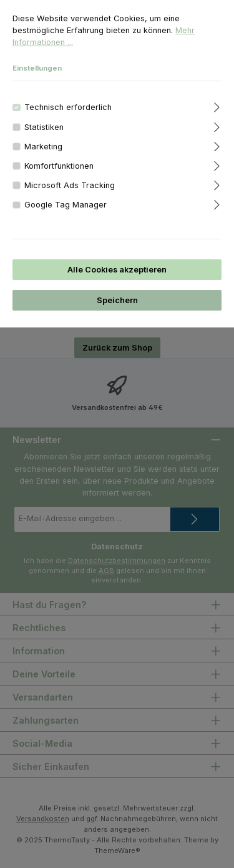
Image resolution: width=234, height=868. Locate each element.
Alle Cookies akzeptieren (117, 269)
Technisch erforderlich (68, 107)
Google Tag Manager (65, 204)
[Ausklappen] (217, 105)
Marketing (43, 146)
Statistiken (44, 127)
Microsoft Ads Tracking (69, 185)
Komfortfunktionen (59, 166)
